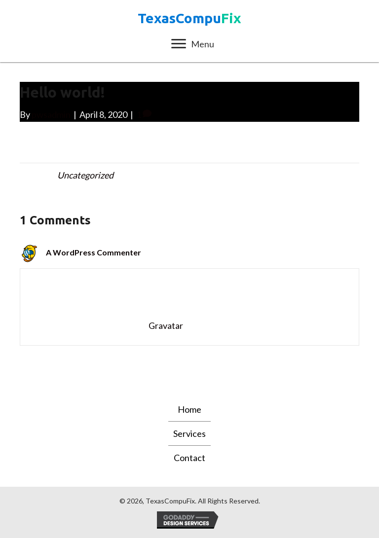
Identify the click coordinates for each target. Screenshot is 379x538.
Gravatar (166, 325)
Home (189, 409)
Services (189, 433)
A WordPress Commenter (93, 252)
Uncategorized (85, 175)
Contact (189, 457)
